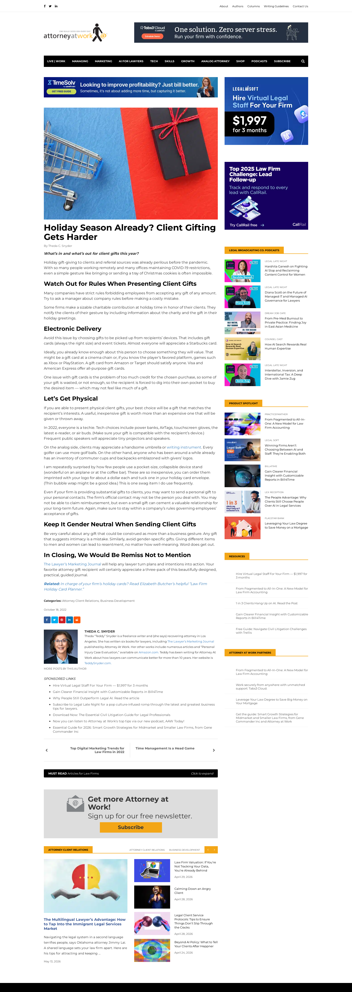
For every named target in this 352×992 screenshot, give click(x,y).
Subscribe (282, 61)
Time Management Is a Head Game (165, 748)
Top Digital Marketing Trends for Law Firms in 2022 (97, 750)
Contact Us (300, 6)
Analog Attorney (215, 61)
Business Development (117, 600)
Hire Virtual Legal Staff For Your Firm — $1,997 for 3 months (100, 685)
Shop (240, 61)
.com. (98, 663)
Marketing (103, 61)
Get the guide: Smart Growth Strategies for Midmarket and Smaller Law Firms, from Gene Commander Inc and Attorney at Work (270, 717)
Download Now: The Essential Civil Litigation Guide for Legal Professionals (111, 715)
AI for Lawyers (131, 61)
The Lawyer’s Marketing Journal (72, 564)
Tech (154, 61)
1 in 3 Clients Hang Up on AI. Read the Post (267, 603)
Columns (253, 6)
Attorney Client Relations (147, 849)
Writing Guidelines (276, 6)
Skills (169, 61)
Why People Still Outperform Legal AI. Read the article (96, 698)
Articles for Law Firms (130, 773)
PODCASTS (259, 61)
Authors (237, 6)
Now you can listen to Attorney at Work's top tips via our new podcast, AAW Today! (118, 721)
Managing (80, 61)
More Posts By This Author (65, 668)
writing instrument (184, 447)
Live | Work (56, 61)
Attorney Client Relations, (80, 600)
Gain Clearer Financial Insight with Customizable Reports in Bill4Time (108, 692)
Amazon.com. (149, 652)
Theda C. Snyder (60, 246)
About (224, 6)
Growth (188, 61)
